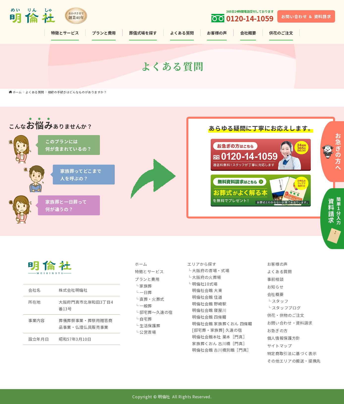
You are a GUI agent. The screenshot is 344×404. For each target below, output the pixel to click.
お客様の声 (217, 33)
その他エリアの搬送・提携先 (294, 361)
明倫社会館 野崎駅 (209, 304)
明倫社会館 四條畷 (209, 317)
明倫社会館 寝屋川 (209, 310)
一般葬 (146, 306)
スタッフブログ (286, 308)
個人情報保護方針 (283, 338)
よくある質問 (182, 33)
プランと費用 (104, 33)
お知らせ (275, 287)
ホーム (17, 92)
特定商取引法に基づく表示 (292, 353)
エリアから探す (201, 264)
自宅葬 (146, 319)
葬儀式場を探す (143, 33)
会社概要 (248, 33)
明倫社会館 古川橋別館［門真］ (221, 350)
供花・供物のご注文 (285, 315)
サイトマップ (279, 346)
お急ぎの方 (277, 330)
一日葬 (146, 292)
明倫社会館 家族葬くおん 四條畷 (222, 324)
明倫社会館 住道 (207, 297)
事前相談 (275, 279)
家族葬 (146, 286)
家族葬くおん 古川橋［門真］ (219, 343)
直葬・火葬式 (152, 299)
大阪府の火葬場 (206, 277)
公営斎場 (148, 332)
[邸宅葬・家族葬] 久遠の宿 (217, 330)
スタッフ (280, 301)
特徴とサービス (65, 33)
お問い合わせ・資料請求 (290, 323)
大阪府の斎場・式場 (210, 270)
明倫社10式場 (204, 284)
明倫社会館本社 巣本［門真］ (219, 337)
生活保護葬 (150, 326)
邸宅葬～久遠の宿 (156, 312)
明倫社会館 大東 (207, 290)
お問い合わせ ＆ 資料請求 (306, 16)
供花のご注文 (281, 33)
